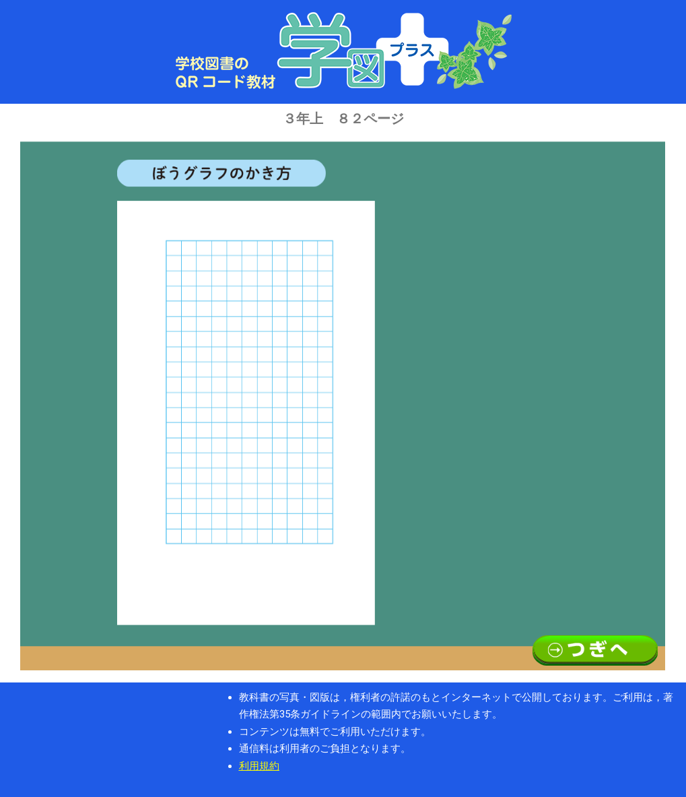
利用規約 (259, 766)
